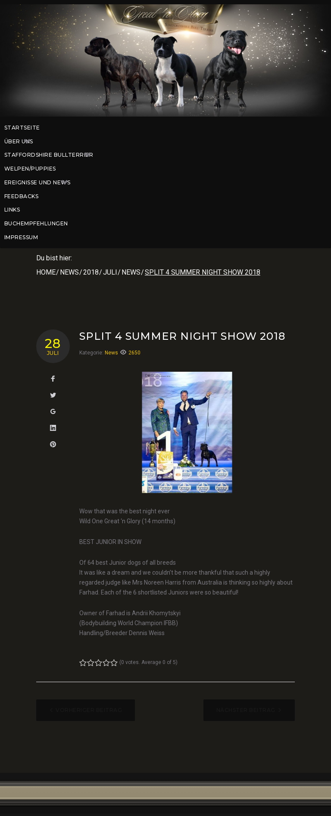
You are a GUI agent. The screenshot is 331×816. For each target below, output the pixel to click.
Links (12, 209)
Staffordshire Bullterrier (52, 155)
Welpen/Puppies (30, 168)
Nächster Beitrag (245, 710)
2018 (91, 272)
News (69, 272)
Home (46, 272)
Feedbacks (21, 196)
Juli (110, 272)
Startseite (22, 127)
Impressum (21, 237)
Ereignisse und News (40, 183)
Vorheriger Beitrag (89, 710)
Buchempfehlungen (36, 223)
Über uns (22, 142)
